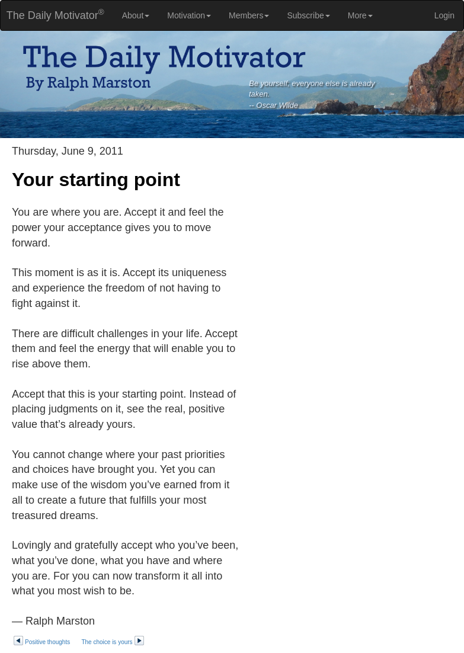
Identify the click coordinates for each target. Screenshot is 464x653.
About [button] (136, 15)
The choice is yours (112, 642)
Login (444, 15)
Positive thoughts (41, 642)
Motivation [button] (189, 15)
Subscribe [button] (308, 15)
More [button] (360, 15)
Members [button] (249, 15)
